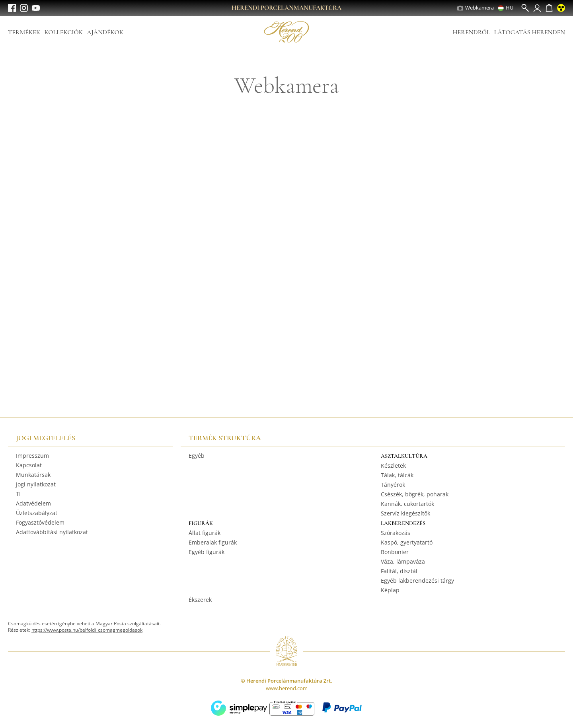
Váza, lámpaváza (403, 561)
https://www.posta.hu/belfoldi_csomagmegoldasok (86, 630)
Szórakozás (395, 533)
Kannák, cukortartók (407, 503)
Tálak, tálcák (397, 475)
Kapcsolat (29, 465)
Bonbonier (395, 552)
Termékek (24, 32)
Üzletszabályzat (36, 513)
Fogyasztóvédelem (40, 522)
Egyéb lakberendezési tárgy (417, 580)
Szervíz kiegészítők (405, 513)
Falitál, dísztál (399, 571)
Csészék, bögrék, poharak (414, 494)
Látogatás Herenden (529, 32)
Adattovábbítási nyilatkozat (52, 532)
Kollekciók (63, 32)
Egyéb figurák (206, 552)
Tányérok (393, 484)
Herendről (471, 32)
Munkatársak (33, 474)
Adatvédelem (33, 503)
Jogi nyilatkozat (36, 484)
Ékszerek (200, 599)
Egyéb (197, 455)
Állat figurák (204, 533)
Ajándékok (105, 32)
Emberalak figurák (213, 542)
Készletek (393, 465)
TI (18, 494)
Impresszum (32, 455)
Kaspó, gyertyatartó (407, 542)
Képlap (390, 590)
